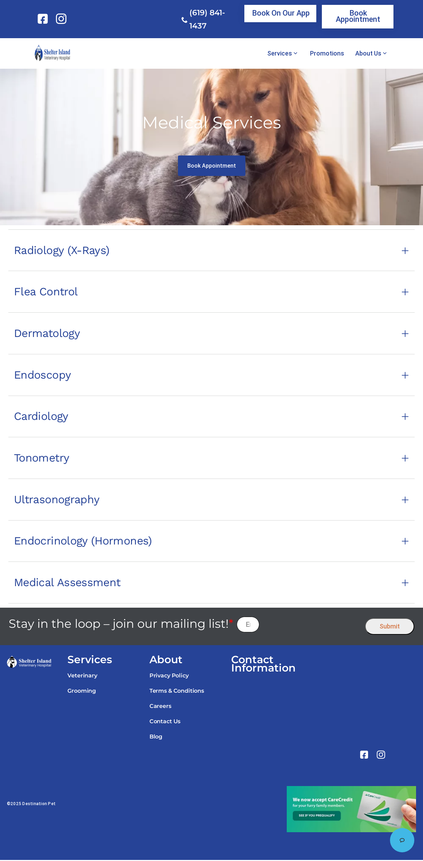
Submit (390, 627)
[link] (44, 19)
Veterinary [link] (82, 676)
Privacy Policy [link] (169, 676)
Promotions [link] (327, 53)
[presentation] (312, 625)
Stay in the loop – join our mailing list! (121, 624)
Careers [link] (160, 707)
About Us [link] (368, 53)
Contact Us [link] (164, 722)
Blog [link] (155, 737)
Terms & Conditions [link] (176, 692)
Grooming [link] (81, 692)
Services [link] (279, 53)
